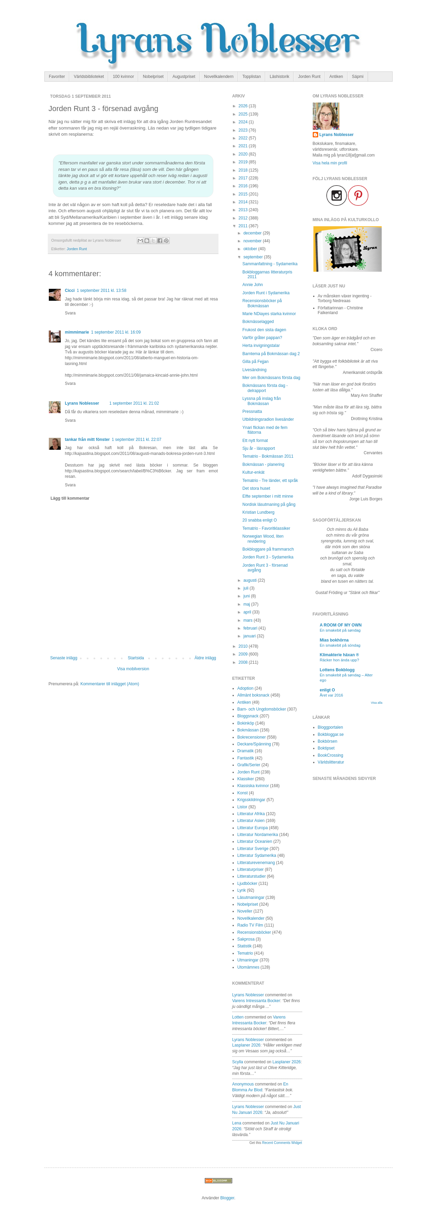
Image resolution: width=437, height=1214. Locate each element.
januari (250, 636)
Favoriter (57, 76)
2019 (244, 162)
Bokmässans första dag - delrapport (265, 388)
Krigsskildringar (251, 799)
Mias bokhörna (334, 640)
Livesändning (254, 369)
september (253, 257)
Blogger (227, 1198)
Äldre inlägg (205, 658)
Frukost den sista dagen (264, 329)
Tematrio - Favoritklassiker (266, 528)
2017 (244, 178)
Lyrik (241, 890)
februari (250, 628)
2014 (244, 202)
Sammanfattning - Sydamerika (269, 263)
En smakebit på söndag (340, 645)
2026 (244, 106)
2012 (244, 218)
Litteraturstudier (251, 876)
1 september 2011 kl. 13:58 (101, 290)
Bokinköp (245, 723)
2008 (244, 662)
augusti (250, 580)
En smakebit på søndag (340, 630)
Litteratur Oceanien (254, 841)
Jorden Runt (309, 76)
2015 (244, 194)
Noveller (244, 911)
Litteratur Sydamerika (256, 855)
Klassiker (245, 779)
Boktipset (326, 748)
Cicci (70, 290)
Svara (70, 313)
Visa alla (376, 702)
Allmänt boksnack (253, 695)
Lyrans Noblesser (82, 403)
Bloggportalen (330, 727)
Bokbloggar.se (331, 734)
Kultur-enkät (253, 472)
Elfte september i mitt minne (267, 496)
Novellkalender (250, 918)
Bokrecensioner (251, 737)
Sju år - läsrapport (258, 448)
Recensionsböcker (254, 932)
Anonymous (243, 1084)
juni (247, 596)
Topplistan (251, 76)
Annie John (252, 284)
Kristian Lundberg (258, 512)
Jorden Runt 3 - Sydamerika (267, 557)
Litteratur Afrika (251, 813)
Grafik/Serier (248, 765)
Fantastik (245, 758)
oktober (250, 248)
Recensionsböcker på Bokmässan (262, 303)
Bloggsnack (247, 716)
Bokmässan (248, 730)
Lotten (237, 1017)
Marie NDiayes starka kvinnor (269, 313)
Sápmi (358, 76)
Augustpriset (183, 76)
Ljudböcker (247, 883)
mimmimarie (77, 332)
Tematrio (245, 953)
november (253, 241)
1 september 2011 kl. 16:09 (116, 332)
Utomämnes (248, 967)
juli (246, 588)
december (253, 233)
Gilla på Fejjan (255, 361)
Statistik (244, 946)
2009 (244, 654)
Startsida (136, 658)
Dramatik (245, 750)
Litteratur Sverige (252, 848)
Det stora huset (256, 488)
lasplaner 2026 (246, 1045)
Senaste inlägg (63, 658)
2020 (244, 154)
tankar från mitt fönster (87, 439)
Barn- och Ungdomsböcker (261, 709)
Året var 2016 (331, 695)
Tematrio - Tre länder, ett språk (270, 480)
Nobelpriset (153, 76)
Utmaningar (247, 960)
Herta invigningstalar (261, 345)
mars (248, 620)
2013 (244, 209)
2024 (244, 122)
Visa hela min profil (330, 163)
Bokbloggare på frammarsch (268, 549)
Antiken (336, 76)
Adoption (245, 688)
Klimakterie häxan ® (339, 654)
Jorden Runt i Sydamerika (266, 293)
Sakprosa (246, 939)
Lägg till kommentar (70, 498)
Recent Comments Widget (282, 1143)
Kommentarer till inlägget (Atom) (109, 684)
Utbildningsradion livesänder (268, 419)
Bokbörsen (327, 741)
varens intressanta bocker (256, 1000)
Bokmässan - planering (263, 464)
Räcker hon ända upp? (339, 660)
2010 (244, 646)
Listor (242, 807)
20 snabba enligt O (259, 520)
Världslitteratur (331, 762)
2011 (244, 226)
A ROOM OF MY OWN (341, 625)
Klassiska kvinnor (253, 785)
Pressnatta (252, 411)
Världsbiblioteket (89, 76)
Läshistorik (279, 76)
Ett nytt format (255, 440)
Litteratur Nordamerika (257, 834)
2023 (244, 130)
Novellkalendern (219, 76)
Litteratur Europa (252, 827)
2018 (244, 170)
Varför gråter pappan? (262, 337)
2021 (244, 146)
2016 (244, 186)
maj (247, 604)
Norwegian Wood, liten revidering (263, 538)
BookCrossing (330, 755)
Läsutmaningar (250, 897)
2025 (244, 114)
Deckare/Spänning (254, 744)
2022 (244, 138)
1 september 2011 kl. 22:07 (136, 439)
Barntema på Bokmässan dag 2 (271, 353)
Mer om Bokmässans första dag (271, 377)
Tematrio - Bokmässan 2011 (267, 456)
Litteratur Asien (251, 820)
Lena (236, 1123)
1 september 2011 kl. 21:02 (134, 403)
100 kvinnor (123, 76)
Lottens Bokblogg (337, 669)
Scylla (237, 1062)
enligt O (327, 690)
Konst (242, 793)
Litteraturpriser (250, 869)
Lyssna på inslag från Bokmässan (261, 401)
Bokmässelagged (258, 321)
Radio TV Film (250, 925)
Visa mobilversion (133, 668)
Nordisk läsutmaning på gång (268, 504)
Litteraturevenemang (256, 862)
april (247, 612)
